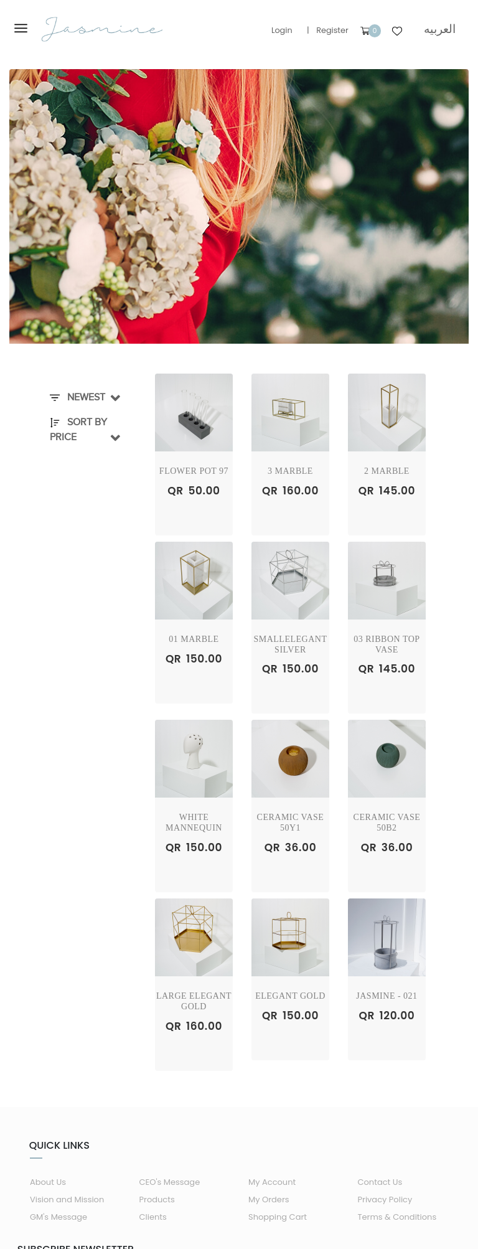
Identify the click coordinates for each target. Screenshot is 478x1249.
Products (157, 1199)
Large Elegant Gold (194, 1001)
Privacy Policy (385, 1199)
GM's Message (58, 1217)
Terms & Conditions (397, 1217)
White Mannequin (194, 822)
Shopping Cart (277, 1217)
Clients (153, 1217)
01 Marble (193, 639)
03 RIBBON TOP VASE (386, 644)
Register (332, 30)
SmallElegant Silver (290, 644)
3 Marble (290, 471)
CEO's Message (169, 1182)
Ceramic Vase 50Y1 (290, 822)
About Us (48, 1182)
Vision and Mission (67, 1199)
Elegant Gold (290, 996)
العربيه (440, 29)
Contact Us (380, 1182)
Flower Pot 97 (193, 471)
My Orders (268, 1199)
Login (282, 30)
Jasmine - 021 (386, 996)
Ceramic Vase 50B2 (387, 822)
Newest (77, 397)
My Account (272, 1182)
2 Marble (387, 471)
